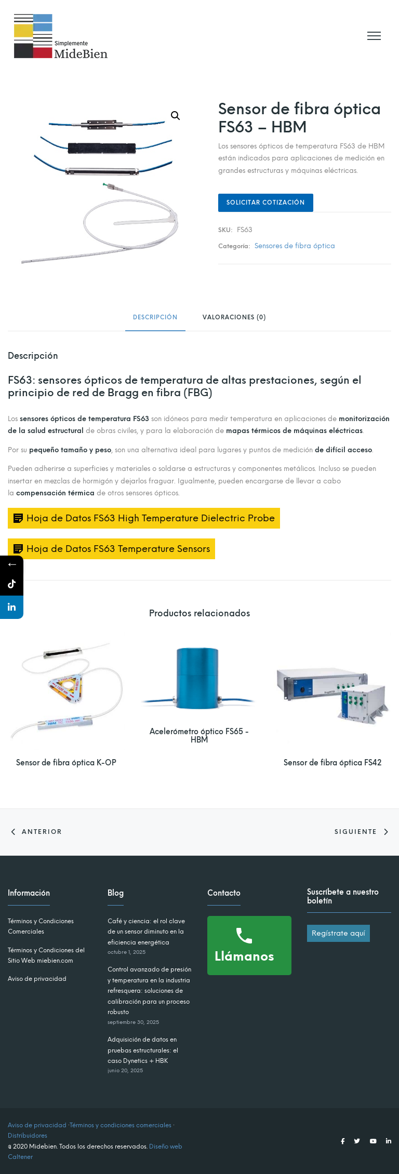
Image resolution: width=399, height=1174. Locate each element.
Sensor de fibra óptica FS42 (332, 763)
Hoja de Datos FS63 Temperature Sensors (118, 549)
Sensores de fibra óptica (295, 245)
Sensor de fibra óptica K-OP (66, 763)
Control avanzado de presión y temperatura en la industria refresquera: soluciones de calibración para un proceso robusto (149, 991)
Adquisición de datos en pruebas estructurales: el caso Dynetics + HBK (143, 1050)
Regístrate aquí (338, 933)
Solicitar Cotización (266, 202)
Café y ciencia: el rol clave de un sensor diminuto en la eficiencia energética (146, 931)
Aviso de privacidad (37, 978)
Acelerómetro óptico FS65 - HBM (199, 736)
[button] (175, 115)
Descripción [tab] (155, 318)
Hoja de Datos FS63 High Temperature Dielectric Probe (150, 518)
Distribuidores (27, 1135)
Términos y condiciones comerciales (120, 1125)
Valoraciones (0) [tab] (234, 318)
